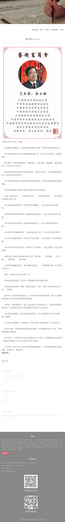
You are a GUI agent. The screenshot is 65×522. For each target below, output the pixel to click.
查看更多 (5, 353)
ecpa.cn (7, 468)
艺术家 (47, 30)
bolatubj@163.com (10, 471)
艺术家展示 (54, 30)
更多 (5, 453)
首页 (41, 30)
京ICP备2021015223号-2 (39, 519)
